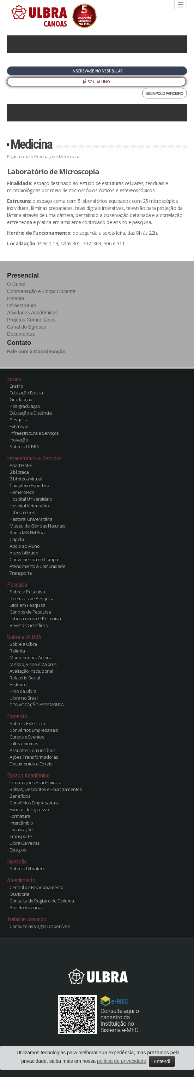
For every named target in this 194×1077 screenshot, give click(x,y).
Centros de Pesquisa (30, 612)
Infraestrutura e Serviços (34, 433)
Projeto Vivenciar (26, 907)
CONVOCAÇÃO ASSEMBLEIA (37, 704)
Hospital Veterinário (29, 505)
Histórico (18, 684)
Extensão (19, 426)
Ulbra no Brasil (24, 698)
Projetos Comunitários (31, 320)
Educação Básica (26, 392)
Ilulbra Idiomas (24, 743)
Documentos (21, 334)
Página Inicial (18, 156)
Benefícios (20, 796)
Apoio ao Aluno (25, 546)
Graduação (44, 156)
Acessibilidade (24, 552)
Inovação (19, 440)
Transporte (21, 573)
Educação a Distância (30, 413)
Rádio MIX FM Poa (27, 532)
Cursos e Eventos (27, 737)
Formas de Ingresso (29, 809)
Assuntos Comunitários (33, 750)
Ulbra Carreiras (25, 843)
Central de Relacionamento (36, 887)
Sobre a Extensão (27, 723)
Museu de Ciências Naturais (37, 526)
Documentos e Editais (31, 763)
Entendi (161, 1061)
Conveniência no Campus (35, 559)
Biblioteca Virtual (26, 478)
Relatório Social (25, 677)
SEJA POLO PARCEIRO (164, 93)
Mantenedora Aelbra (30, 657)
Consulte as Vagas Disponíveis (40, 926)
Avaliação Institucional (31, 671)
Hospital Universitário (31, 499)
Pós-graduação (25, 406)
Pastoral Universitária (31, 519)
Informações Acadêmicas (35, 782)
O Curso (16, 284)
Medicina (31, 144)
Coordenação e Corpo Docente (41, 291)
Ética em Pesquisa (28, 605)
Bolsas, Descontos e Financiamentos (46, 789)
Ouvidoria (19, 894)
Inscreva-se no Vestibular (97, 70)
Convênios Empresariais (34, 730)
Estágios (18, 850)
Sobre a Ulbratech (28, 868)
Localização (21, 829)
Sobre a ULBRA (24, 446)
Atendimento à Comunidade (37, 566)
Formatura (20, 816)
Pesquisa (19, 419)
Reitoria (17, 651)
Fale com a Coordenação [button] (36, 351)
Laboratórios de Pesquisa (35, 618)
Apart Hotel (21, 465)
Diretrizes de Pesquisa (32, 598)
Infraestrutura (21, 305)
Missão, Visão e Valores (33, 664)
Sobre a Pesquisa (27, 591)
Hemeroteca (22, 492)
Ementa (15, 298)
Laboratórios (22, 512)
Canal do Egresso (26, 327)
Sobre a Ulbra (23, 644)
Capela (17, 539)
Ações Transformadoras (34, 757)
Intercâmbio (21, 823)
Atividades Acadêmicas (32, 312)
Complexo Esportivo (29, 485)
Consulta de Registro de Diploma (42, 900)
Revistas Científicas (29, 625)
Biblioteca (19, 472)
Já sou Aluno (96, 81)
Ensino (16, 386)
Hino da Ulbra (23, 691)
